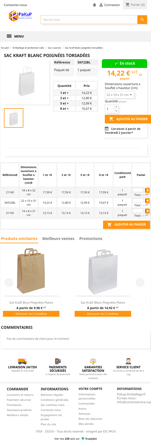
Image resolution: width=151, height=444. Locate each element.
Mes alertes (86, 424)
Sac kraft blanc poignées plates (103, 302)
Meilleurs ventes (58, 238)
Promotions (90, 238)
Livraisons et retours (20, 395)
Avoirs (83, 408)
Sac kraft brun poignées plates (31, 302)
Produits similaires (19, 238)
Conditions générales (55, 400)
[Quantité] (109, 109)
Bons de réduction (90, 419)
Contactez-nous (15, 5)
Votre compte (90, 389)
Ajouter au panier (126, 224)
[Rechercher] (94, 19)
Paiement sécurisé (19, 400)
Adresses (84, 413)
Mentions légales (52, 395)
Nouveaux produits (19, 410)
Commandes (87, 403)
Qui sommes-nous (52, 405)
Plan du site (48, 424)
